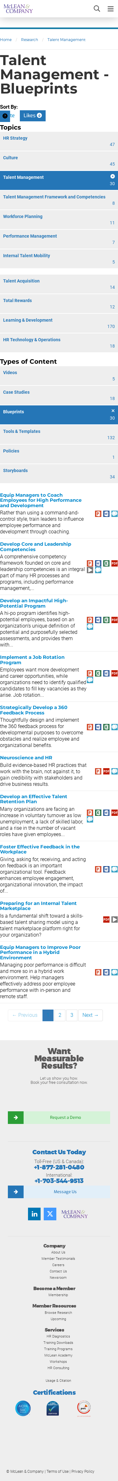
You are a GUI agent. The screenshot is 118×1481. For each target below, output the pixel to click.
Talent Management (67, 39)
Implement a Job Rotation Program (32, 659)
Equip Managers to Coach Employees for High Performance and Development (40, 500)
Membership (58, 1295)
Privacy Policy (82, 1471)
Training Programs (58, 1349)
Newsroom (58, 1277)
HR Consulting (58, 1368)
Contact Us (58, 1271)
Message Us (65, 1191)
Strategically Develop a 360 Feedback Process (33, 710)
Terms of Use (58, 1471)
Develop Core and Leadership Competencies (35, 546)
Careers (58, 1265)
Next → (90, 1015)
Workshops (58, 1361)
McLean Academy (58, 1355)
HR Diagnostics (58, 1336)
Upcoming (58, 1319)
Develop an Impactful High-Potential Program (34, 603)
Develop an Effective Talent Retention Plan (33, 799)
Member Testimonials (58, 1258)
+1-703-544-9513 (59, 1181)
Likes (33, 115)
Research (29, 39)
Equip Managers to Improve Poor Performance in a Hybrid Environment (40, 952)
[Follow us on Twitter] (50, 1214)
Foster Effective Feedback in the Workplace (40, 849)
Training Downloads (58, 1342)
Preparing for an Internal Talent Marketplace (38, 906)
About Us (58, 1252)
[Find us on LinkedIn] (34, 1214)
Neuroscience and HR (26, 758)
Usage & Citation (58, 1380)
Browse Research (58, 1312)
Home (6, 39)
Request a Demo (65, 1117)
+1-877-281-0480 (59, 1167)
